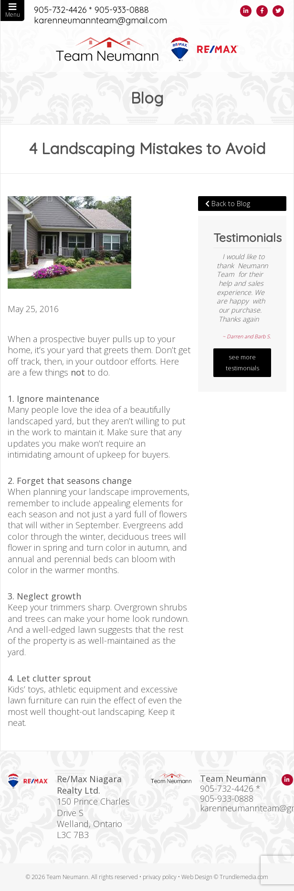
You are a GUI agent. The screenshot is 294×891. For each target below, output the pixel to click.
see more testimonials (242, 362)
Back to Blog (227, 203)
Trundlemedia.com (244, 877)
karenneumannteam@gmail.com (100, 21)
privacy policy (160, 877)
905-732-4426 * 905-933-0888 (91, 10)
